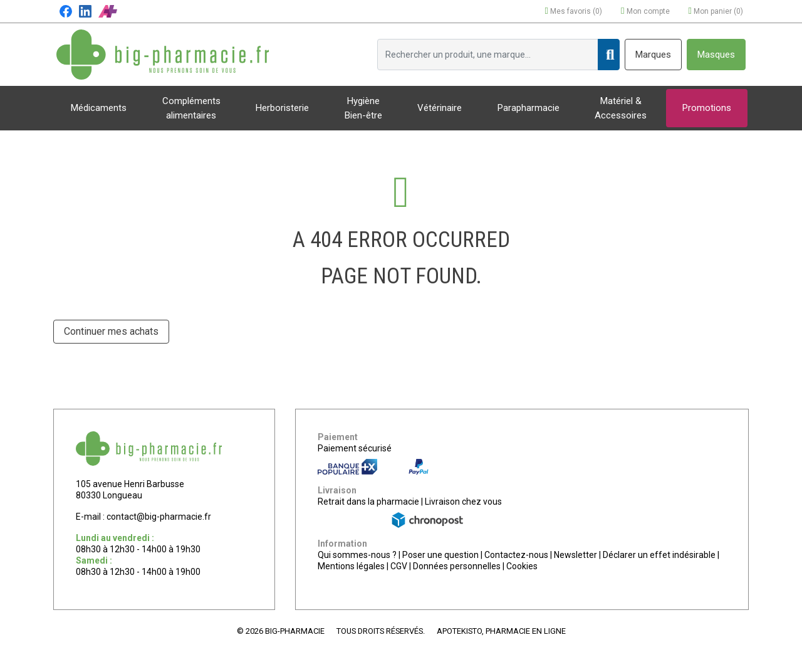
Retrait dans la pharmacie (368, 502)
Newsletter (575, 555)
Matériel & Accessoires (621, 108)
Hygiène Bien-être (363, 108)
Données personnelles (457, 566)
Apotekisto (501, 631)
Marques (653, 54)
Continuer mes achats (111, 331)
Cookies (522, 566)
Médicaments (99, 107)
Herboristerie (282, 107)
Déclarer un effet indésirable (659, 555)
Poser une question (440, 555)
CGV (398, 566)
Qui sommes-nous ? (357, 555)
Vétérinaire (439, 107)
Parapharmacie (528, 107)
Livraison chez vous (463, 502)
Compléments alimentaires (191, 108)
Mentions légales (351, 566)
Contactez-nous (516, 555)
